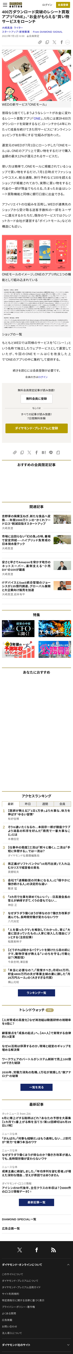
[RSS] (54, 1250)
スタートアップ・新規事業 (16, 31)
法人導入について (12, 1333)
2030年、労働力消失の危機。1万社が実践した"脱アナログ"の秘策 (36, 1074)
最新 (11, 804)
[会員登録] (63, 5)
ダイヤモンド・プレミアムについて (20, 1280)
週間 (45, 804)
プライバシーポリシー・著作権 (18, 1307)
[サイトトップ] (14, 5)
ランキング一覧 (36, 992)
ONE (37, 118)
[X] (20, 1250)
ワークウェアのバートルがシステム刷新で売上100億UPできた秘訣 (36, 1061)
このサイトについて (12, 1274)
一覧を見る (36, 1087)
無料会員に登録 (36, 398)
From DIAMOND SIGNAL (48, 31)
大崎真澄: (12, 27)
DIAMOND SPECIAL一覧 (19, 1219)
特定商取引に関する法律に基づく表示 (23, 1300)
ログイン (47, 5)
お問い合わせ (9, 1326)
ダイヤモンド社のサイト (16, 1344)
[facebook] (37, 1250)
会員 (62, 804)
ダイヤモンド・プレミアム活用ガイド (21, 1287)
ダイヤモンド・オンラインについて (22, 1264)
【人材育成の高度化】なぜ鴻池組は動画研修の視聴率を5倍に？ (36, 1021)
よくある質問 (9, 1313)
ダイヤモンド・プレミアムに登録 (36, 428)
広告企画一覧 (11, 1228)
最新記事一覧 (37, 1202)
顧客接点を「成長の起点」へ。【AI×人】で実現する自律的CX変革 (36, 1035)
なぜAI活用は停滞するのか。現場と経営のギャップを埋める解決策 (36, 1048)
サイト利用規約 (10, 1293)
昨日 (28, 804)
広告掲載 (7, 1320)
